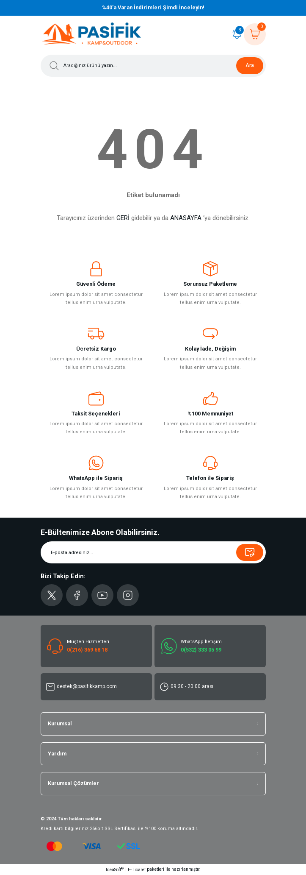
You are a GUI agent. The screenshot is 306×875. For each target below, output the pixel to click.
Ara (249, 65)
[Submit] (249, 552)
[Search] (153, 66)
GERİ (123, 218)
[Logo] (92, 34)
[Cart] (255, 34)
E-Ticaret (137, 869)
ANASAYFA (185, 218)
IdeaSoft (115, 869)
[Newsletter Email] (153, 552)
